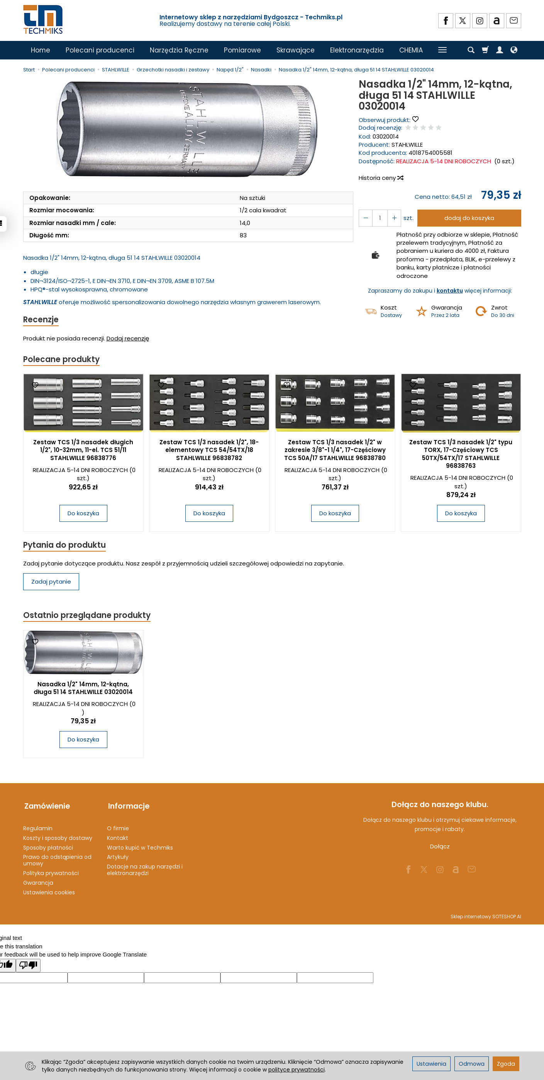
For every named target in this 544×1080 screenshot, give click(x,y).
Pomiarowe (242, 50)
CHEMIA (411, 50)
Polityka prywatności (51, 871)
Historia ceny (381, 178)
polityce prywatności (296, 1069)
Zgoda (506, 1064)
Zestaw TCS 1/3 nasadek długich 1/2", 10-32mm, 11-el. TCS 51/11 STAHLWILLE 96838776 (83, 451)
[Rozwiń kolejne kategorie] (442, 50)
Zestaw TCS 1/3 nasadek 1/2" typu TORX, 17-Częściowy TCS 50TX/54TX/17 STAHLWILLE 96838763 (460, 455)
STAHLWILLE (407, 145)
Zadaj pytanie (51, 583)
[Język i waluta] (514, 50)
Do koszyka (83, 514)
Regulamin (38, 826)
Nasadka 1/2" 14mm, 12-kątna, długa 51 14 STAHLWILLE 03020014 (83, 689)
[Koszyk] (485, 50)
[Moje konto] (499, 50)
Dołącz (440, 848)
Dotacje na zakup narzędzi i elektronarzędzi (145, 868)
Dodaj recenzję (128, 339)
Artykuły (118, 855)
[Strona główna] (43, 19)
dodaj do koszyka (468, 218)
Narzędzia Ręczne (179, 50)
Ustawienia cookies (49, 890)
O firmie (118, 826)
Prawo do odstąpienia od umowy (57, 858)
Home (40, 50)
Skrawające (295, 50)
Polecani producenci (100, 50)
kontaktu (450, 291)
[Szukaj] (471, 50)
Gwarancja (38, 881)
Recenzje (41, 319)
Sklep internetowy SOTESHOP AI (486, 914)
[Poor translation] (28, 963)
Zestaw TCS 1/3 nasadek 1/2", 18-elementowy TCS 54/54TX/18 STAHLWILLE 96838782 (209, 451)
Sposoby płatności (48, 846)
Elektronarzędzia (357, 50)
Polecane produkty (61, 360)
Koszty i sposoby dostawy (57, 836)
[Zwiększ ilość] (365, 218)
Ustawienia (431, 1064)
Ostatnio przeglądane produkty (87, 616)
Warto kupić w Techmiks (140, 846)
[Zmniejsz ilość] (393, 218)
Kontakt (117, 836)
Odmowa (472, 1064)
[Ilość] (379, 218)
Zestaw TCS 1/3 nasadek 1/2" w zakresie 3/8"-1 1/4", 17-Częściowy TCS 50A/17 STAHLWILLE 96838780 (335, 451)
